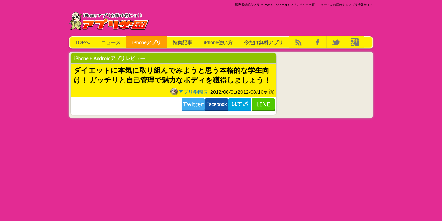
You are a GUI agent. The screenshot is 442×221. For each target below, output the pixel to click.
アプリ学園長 (189, 91)
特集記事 (182, 42)
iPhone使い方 (218, 42)
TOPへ (82, 42)
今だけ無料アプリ (263, 42)
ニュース (111, 42)
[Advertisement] (261, 21)
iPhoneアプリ (146, 42)
